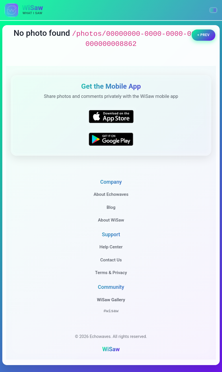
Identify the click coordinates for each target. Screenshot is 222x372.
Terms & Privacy (111, 272)
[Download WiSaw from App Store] (111, 116)
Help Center (111, 247)
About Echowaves (111, 194)
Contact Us (111, 260)
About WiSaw (111, 220)
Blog (111, 207)
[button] (213, 10)
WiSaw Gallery (111, 299)
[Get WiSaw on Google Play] (111, 139)
